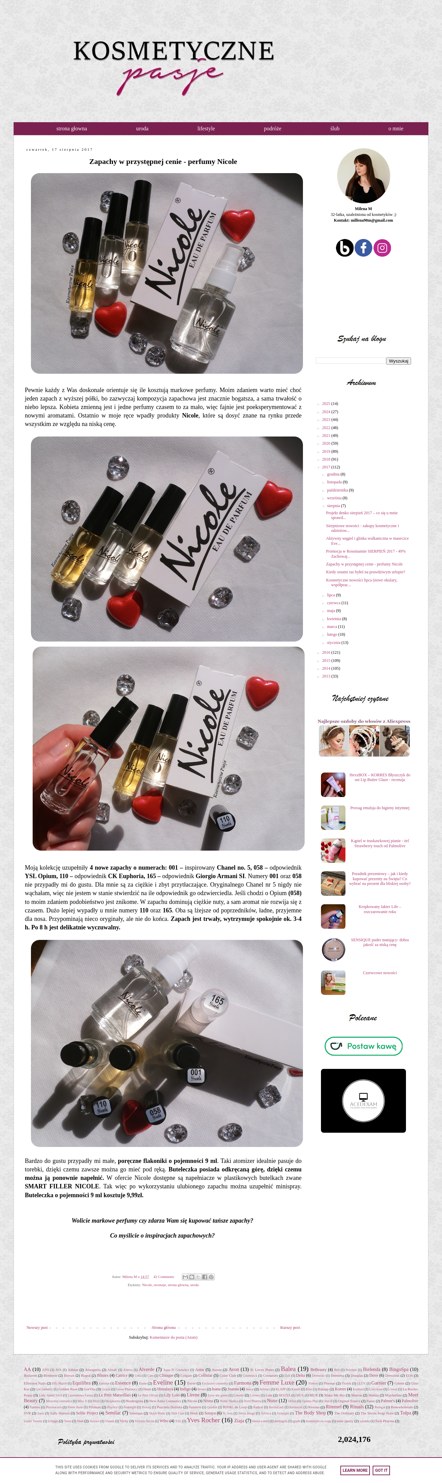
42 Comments (164, 1277)
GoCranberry (44, 1389)
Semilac (113, 1412)
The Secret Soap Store (377, 1413)
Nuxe (272, 1400)
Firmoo (313, 1383)
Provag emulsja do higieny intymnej (379, 807)
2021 (327, 435)
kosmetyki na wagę (318, 1421)
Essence (123, 1383)
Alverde (146, 1369)
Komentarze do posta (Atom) (173, 1337)
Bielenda (371, 1369)
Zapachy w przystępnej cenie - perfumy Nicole (364, 564)
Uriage (53, 1421)
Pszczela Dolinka (169, 1407)
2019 (327, 451)
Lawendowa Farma (80, 1395)
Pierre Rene (75, 1407)
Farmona (242, 1383)
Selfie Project (87, 1413)
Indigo (185, 1389)
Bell (337, 1370)
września (335, 498)
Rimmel (333, 1406)
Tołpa (405, 1412)
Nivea (208, 1400)
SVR (27, 1413)
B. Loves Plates (262, 1370)
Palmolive (410, 1400)
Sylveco (266, 1413)
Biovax (69, 1375)
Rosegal (380, 1407)
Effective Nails (35, 1383)
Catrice (122, 1375)
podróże (273, 128)
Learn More (355, 1470)
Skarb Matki (157, 1413)
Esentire (104, 1383)
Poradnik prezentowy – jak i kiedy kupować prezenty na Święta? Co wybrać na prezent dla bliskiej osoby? (380, 878)
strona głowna (71, 128)
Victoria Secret (144, 1421)
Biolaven (30, 1375)
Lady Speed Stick (50, 1395)
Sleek (194, 1413)
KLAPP (280, 1389)
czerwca (334, 602)
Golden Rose (68, 1389)
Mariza (373, 1395)
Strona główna (164, 1327)
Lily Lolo (172, 1395)
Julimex (265, 1389)
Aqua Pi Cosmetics (176, 1370)
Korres (340, 1389)
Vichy (124, 1421)
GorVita (90, 1389)
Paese (371, 1401)
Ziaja (239, 1420)
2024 (327, 411)
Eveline (163, 1382)
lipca (331, 595)
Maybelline (393, 1395)
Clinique (166, 1375)
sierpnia (334, 505)
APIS (45, 1370)
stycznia (334, 642)
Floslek (346, 1383)
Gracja (106, 1389)
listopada (335, 482)
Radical (258, 1407)
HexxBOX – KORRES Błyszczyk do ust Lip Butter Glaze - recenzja (380, 777)
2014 (327, 668)
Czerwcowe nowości (380, 972)
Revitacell (296, 1407)
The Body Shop (310, 1412)
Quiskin (212, 1407)
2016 (327, 652)
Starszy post (290, 1327)
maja (331, 610)
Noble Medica (229, 1401)
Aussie (217, 1370)
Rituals (357, 1406)
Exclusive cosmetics (215, 1383)
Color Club (228, 1375)
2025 (327, 403)
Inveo (202, 1389)
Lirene (193, 1394)
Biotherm (50, 1375)
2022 (327, 427)
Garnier (378, 1383)
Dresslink (392, 1375)
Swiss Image (246, 1413)
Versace (94, 1421)
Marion (356, 1395)
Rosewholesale (402, 1407)
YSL (178, 1421)
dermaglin (281, 1421)
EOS (409, 1375)
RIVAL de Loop (235, 1407)
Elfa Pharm (59, 1383)
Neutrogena (134, 1401)
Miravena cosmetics (59, 1401)
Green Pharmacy (127, 1389)
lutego (332, 634)
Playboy (112, 1407)
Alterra (128, 1370)
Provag (146, 1407)
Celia (138, 1375)
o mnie (395, 128)
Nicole (147, 1285)
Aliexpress (93, 1370)
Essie (143, 1383)
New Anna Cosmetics (165, 1401)
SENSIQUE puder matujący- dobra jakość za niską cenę (380, 942)
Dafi (287, 1375)
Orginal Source (349, 1401)
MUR (313, 1395)
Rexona (314, 1407)
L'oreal (392, 1389)
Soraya (210, 1413)
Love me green (217, 1395)
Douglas (357, 1375)
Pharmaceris (54, 1407)
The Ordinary (344, 1413)
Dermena (337, 1375)
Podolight (129, 1407)
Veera (67, 1421)
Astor (199, 1369)
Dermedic (318, 1375)
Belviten (351, 1370)
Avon (233, 1369)
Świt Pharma (384, 1421)
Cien (150, 1375)
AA (27, 1369)
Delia (300, 1375)
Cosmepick (250, 1375)
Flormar (330, 1383)
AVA (58, 1370)
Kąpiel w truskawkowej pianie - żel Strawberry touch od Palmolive (380, 843)
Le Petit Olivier (148, 1395)
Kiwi (309, 1389)
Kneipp (323, 1389)
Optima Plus (310, 1401)
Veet (80, 1421)
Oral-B (328, 1401)
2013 (327, 676)
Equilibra (81, 1383)
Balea (288, 1368)
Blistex (102, 1375)
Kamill (296, 1389)
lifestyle (206, 128)
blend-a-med (260, 1421)
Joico (250, 1389)
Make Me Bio (334, 1395)
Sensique (136, 1413)
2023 (327, 419)
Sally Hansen (60, 1413)
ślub (335, 128)
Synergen (283, 1413)
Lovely (238, 1395)
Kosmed (358, 1389)
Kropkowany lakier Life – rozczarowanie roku (380, 909)
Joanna (233, 1389)
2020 (327, 443)
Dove (373, 1375)
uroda (142, 128)
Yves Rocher (203, 1420)
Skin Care (177, 1413)
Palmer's (388, 1400)
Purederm (195, 1407)
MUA (300, 1395)
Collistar (205, 1375)
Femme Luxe (277, 1382)
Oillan (292, 1401)
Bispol (85, 1375)
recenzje (160, 1285)
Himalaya (165, 1389)
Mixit (96, 1401)
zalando (365, 1421)
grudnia (334, 474)
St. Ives (228, 1413)
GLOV (361, 1383)
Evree (191, 1383)
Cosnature (270, 1375)
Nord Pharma (252, 1401)
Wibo (163, 1421)
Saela (41, 1413)
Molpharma (113, 1401)
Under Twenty (33, 1421)
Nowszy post (37, 1327)
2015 (327, 660)
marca (332, 626)
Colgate (186, 1375)
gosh (296, 1421)
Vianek (109, 1421)
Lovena (255, 1395)
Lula (269, 1395)
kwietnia (334, 618)
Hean (147, 1389)
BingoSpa (399, 1369)
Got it (381, 1470)
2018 (327, 459)
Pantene (35, 1407)
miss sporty (345, 1421)
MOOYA (284, 1395)
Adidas (73, 1370)
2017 (327, 467)
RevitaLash (276, 1407)
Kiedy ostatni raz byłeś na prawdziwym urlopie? (365, 572)
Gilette (399, 1383)
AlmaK (112, 1370)
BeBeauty (318, 1369)
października (338, 490)
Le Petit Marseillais (115, 1395)
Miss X (82, 1401)
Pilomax (94, 1407)
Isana (216, 1389)
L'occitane (376, 1389)
